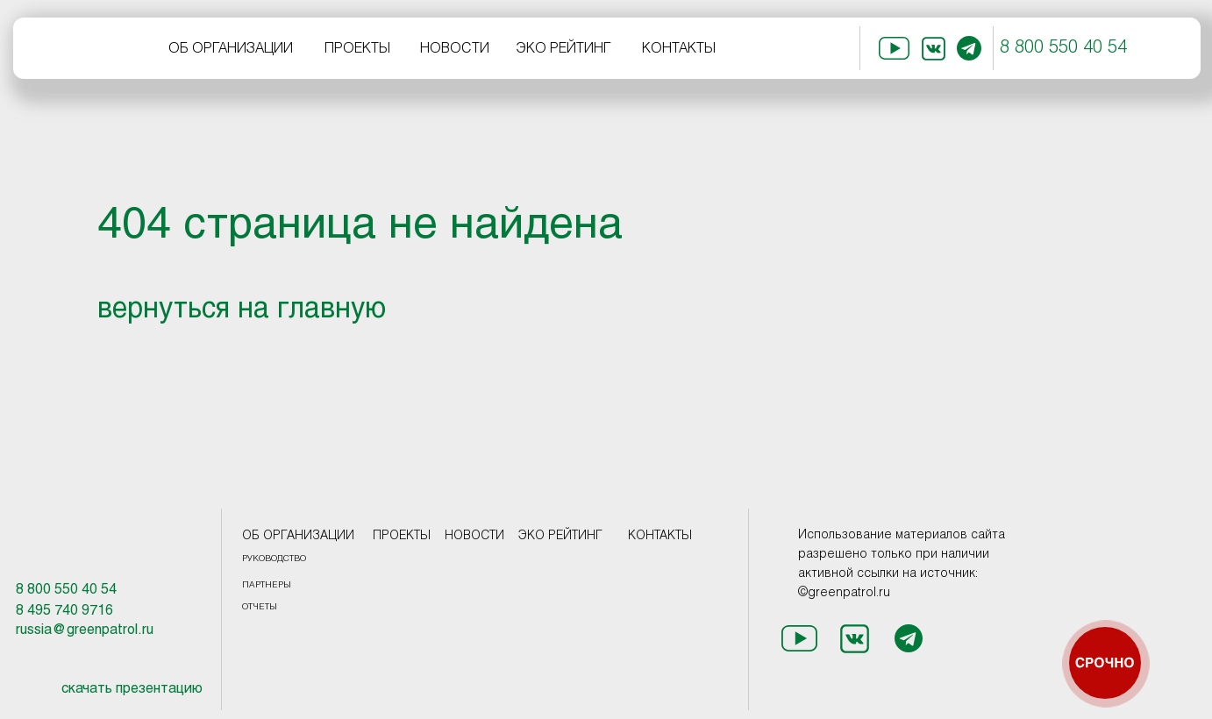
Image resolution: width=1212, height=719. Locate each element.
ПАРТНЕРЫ (266, 585)
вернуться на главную (241, 310)
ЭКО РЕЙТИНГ (563, 48)
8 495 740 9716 (64, 610)
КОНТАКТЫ (679, 48)
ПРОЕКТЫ (357, 48)
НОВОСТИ (454, 48)
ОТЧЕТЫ (259, 607)
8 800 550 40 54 (1063, 48)
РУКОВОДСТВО (274, 559)
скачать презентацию (132, 688)
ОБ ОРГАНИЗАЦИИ (230, 48)
